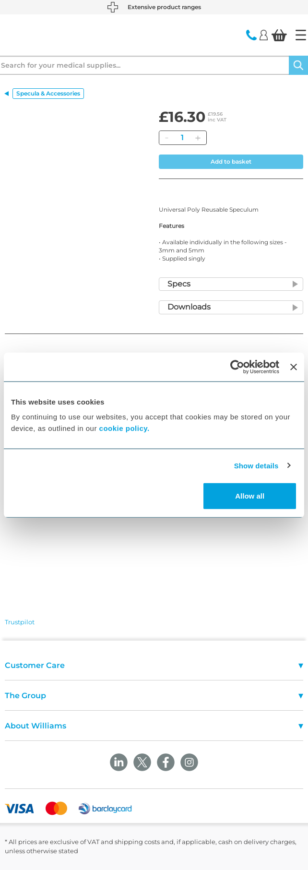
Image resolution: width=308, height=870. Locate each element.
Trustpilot (20, 622)
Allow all (249, 496)
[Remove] (166, 137)
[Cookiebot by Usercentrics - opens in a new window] (237, 366)
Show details (256, 465)
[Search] (298, 65)
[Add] (197, 137)
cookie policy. (124, 428)
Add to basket (231, 161)
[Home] (301, 35)
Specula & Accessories (48, 93)
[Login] (264, 34)
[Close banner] (293, 366)
